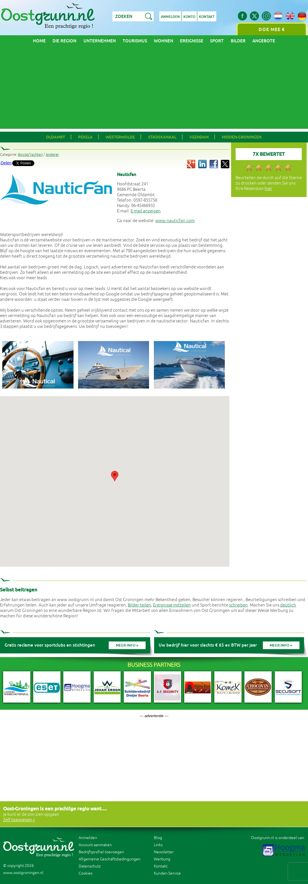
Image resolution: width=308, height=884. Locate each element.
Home (39, 41)
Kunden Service (167, 873)
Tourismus (135, 41)
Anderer (52, 154)
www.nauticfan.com (175, 220)
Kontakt (207, 17)
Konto (189, 17)
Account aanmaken (95, 844)
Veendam (199, 137)
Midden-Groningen (241, 137)
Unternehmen (99, 41)
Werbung (162, 859)
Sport (217, 41)
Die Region (64, 41)
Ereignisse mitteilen (172, 605)
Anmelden (170, 17)
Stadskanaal (162, 137)
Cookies (86, 873)
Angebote (263, 41)
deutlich (288, 605)
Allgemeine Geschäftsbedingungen (110, 859)
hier (268, 188)
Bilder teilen (139, 605)
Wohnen (163, 41)
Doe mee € (272, 29)
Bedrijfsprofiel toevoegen (101, 852)
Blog (158, 837)
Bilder (238, 41)
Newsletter (164, 852)
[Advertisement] (154, 89)
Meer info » (127, 645)
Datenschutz (89, 866)
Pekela (85, 137)
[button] (114, 476)
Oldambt (55, 137)
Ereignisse (191, 41)
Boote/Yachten (30, 154)
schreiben (238, 605)
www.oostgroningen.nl (23, 872)
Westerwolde (120, 137)
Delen (6, 162)
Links (158, 844)
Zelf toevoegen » (19, 820)
